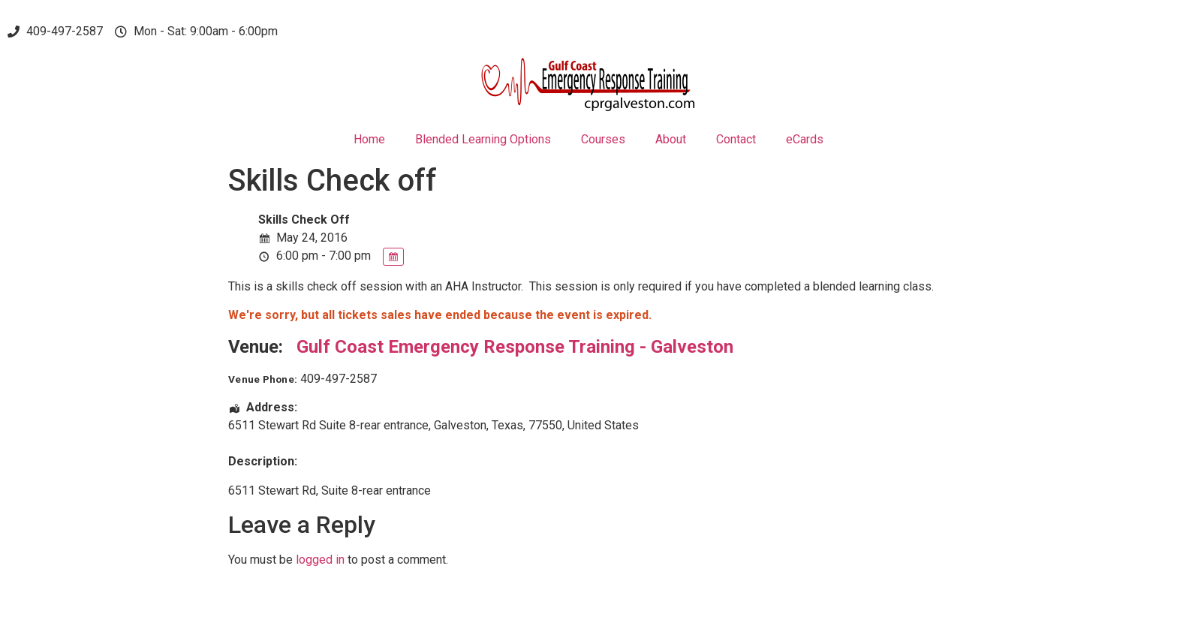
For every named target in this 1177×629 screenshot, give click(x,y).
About (670, 139)
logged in (320, 559)
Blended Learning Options (483, 139)
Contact (736, 139)
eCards (804, 139)
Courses (603, 139)
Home (369, 139)
